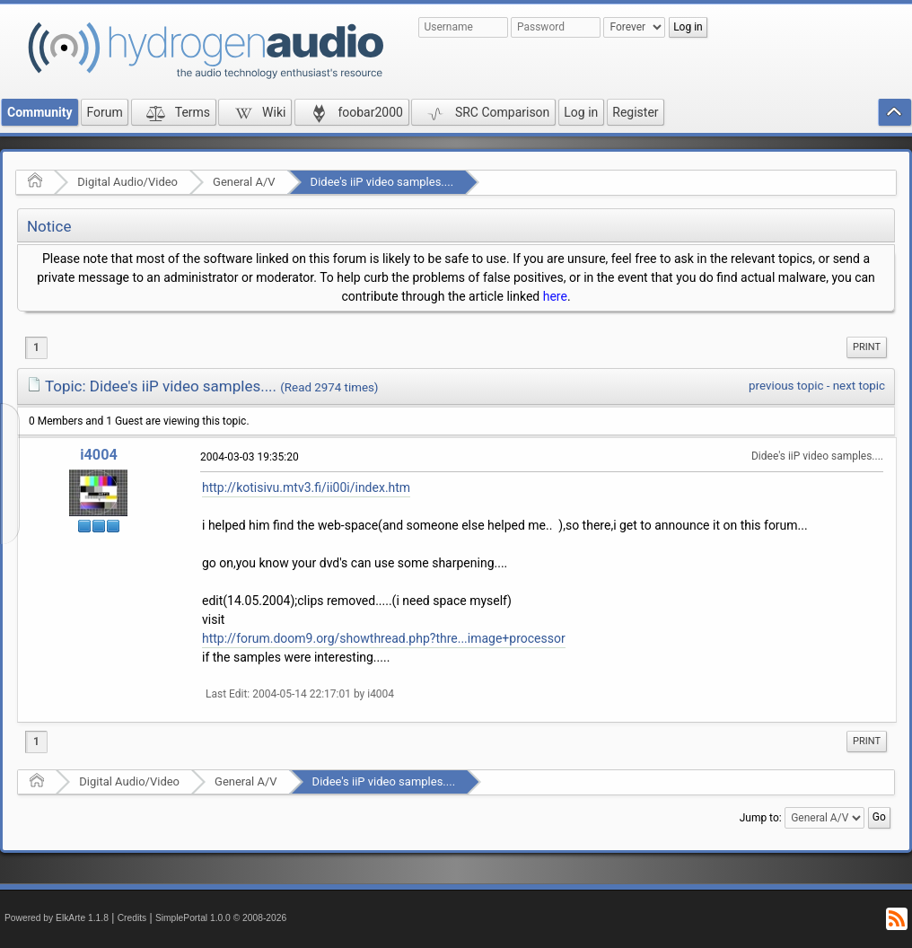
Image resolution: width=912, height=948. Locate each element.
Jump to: (761, 818)
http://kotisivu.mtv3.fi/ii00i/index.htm (306, 487)
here (555, 296)
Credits (132, 918)
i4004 (99, 454)
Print (867, 347)
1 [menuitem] (36, 347)
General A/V (244, 182)
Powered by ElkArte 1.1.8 (56, 918)
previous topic (786, 385)
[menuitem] (866, 347)
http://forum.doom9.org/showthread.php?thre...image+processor (384, 638)
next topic (859, 385)
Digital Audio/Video (127, 182)
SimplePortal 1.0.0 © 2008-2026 (220, 918)
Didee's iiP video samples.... (382, 182)
